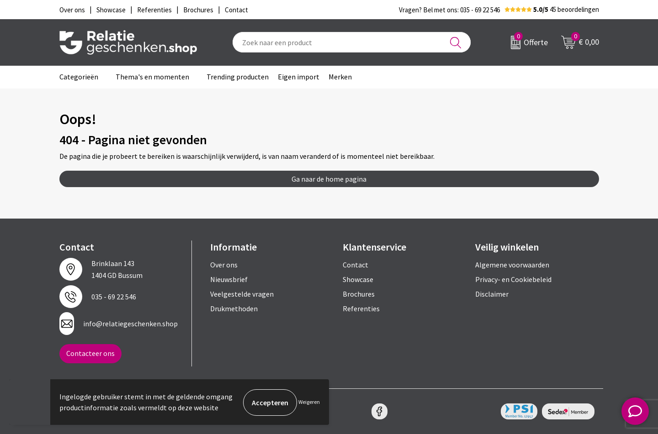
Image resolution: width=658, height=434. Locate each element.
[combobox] (352, 42)
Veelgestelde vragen (242, 293)
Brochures (359, 293)
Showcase (358, 279)
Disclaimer (492, 293)
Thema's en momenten (152, 76)
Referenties (361, 308)
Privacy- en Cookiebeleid (513, 279)
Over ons (224, 264)
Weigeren (309, 402)
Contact (355, 264)
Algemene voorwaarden (512, 264)
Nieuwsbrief (229, 279)
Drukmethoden (234, 308)
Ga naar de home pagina (329, 178)
